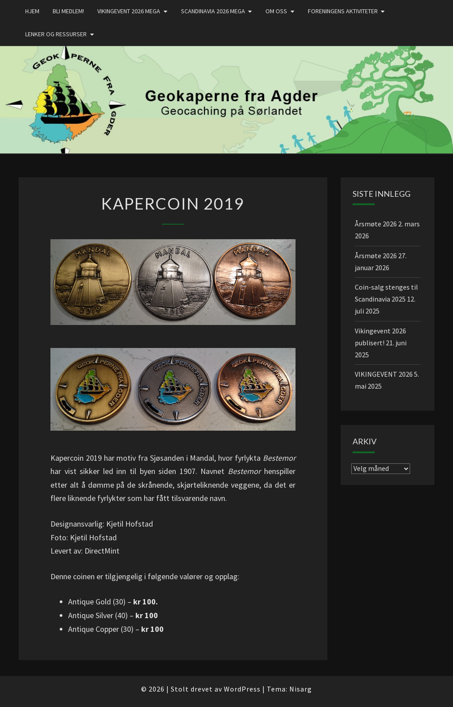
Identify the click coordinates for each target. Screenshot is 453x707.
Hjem (32, 11)
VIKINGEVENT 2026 (384, 374)
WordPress (242, 688)
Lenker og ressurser (56, 34)
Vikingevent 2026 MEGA (128, 11)
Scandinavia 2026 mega (213, 11)
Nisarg (300, 688)
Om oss (276, 11)
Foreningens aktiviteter (343, 11)
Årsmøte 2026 (376, 223)
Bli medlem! (68, 11)
